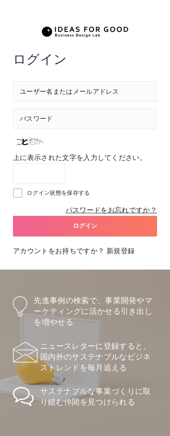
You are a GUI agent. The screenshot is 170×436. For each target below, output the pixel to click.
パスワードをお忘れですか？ (111, 210)
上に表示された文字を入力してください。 (80, 157)
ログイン (85, 225)
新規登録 (121, 251)
